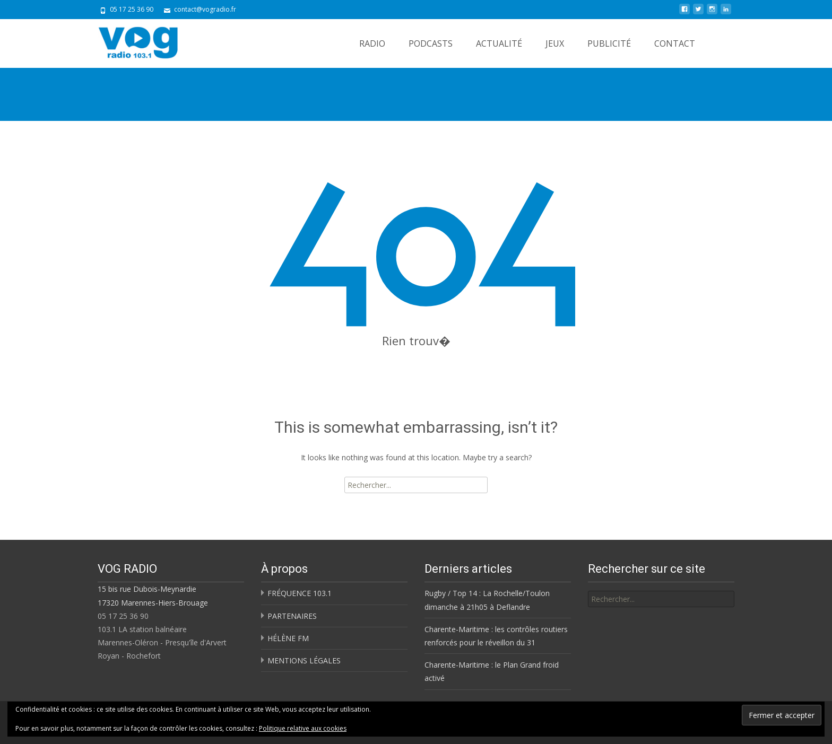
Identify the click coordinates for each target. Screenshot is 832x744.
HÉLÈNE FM (288, 638)
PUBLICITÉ (609, 43)
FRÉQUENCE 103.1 (299, 593)
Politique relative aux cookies (302, 728)
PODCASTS (431, 43)
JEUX (554, 43)
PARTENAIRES (292, 616)
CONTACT (674, 43)
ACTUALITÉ (499, 43)
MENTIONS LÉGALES (304, 660)
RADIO (372, 43)
